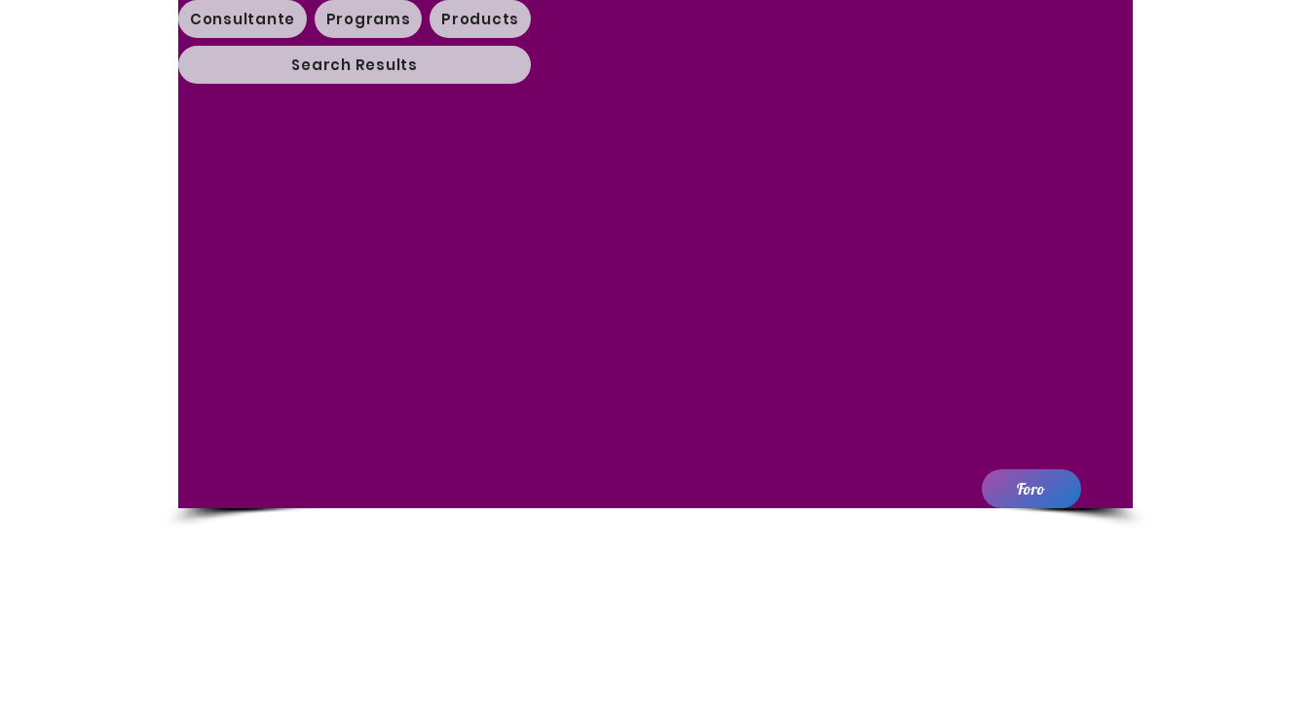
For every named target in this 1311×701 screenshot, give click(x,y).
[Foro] (1031, 488)
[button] (369, 19)
